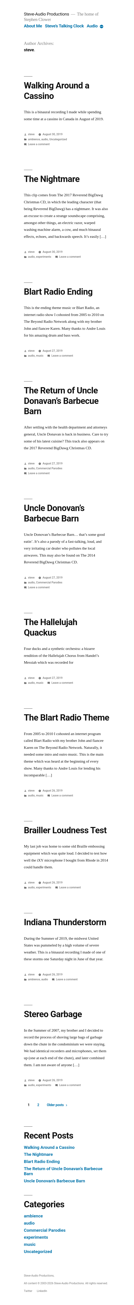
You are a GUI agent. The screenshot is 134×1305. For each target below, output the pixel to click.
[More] (101, 27)
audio (44, 139)
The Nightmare (52, 179)
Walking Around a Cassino (49, 1147)
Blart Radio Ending (58, 292)
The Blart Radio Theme (66, 718)
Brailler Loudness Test (65, 830)
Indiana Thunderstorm (65, 922)
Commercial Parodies (49, 468)
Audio (92, 25)
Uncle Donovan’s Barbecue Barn (54, 513)
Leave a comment (39, 144)
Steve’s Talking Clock (64, 25)
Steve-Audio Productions (46, 14)
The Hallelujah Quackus (50, 627)
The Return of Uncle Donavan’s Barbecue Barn (61, 400)
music (39, 355)
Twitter (28, 1291)
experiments (43, 256)
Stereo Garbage (53, 1014)
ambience (34, 139)
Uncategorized (58, 139)
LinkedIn (42, 1291)
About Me (33, 25)
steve (31, 134)
